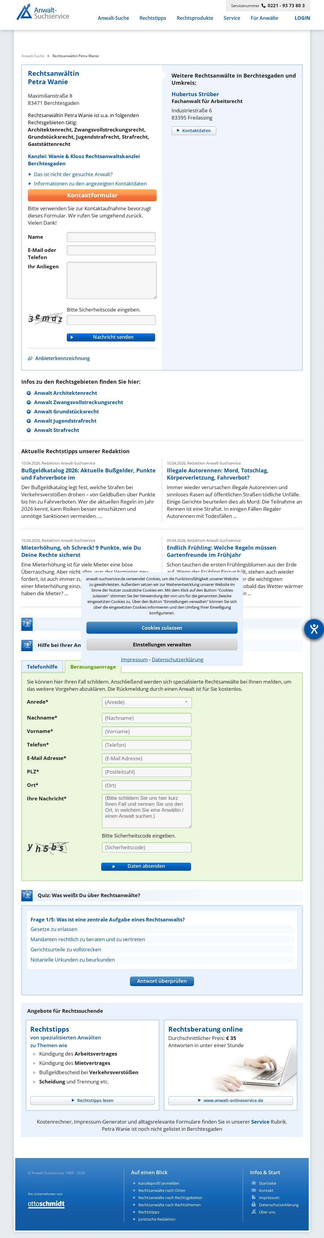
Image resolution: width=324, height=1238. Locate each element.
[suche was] (68, 38)
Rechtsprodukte (195, 21)
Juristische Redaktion (156, 1219)
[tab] (42, 666)
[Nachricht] (112, 280)
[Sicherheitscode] (147, 847)
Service (232, 21)
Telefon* (38, 744)
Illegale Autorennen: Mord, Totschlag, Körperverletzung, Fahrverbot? (217, 474)
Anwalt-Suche (113, 21)
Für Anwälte (264, 21)
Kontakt (266, 1190)
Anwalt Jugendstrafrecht (65, 420)
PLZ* (33, 771)
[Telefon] (111, 250)
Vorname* (40, 731)
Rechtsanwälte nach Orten (161, 1190)
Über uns (267, 1212)
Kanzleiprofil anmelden (158, 1183)
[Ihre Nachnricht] (147, 811)
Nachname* (42, 717)
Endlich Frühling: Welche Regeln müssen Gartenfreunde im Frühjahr (221, 551)
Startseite (267, 1183)
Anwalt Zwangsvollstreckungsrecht (78, 402)
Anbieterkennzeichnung (62, 358)
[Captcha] (111, 320)
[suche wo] (178, 38)
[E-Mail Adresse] (147, 758)
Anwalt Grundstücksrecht (66, 411)
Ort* (32, 785)
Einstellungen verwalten (162, 644)
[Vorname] (147, 731)
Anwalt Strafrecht (56, 430)
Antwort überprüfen (162, 980)
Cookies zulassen (162, 627)
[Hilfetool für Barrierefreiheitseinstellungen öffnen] (314, 629)
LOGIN (302, 21)
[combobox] (147, 702)
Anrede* (37, 701)
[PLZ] (147, 772)
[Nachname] (147, 718)
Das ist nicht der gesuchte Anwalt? (73, 174)
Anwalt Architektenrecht (65, 392)
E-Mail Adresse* (46, 758)
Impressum (134, 659)
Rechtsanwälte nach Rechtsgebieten (170, 1197)
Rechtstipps (153, 21)
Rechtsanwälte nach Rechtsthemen (169, 1204)
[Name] (111, 237)
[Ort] (147, 785)
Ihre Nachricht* (46, 798)
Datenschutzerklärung (177, 659)
